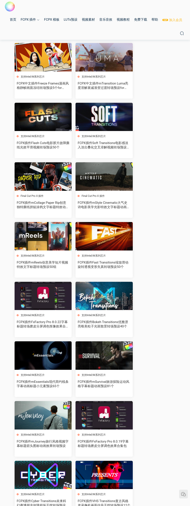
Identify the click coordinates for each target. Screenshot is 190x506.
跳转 (127, 469)
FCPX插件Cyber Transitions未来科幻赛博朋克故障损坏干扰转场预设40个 (150, 325)
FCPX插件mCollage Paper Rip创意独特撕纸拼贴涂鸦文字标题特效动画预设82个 (95, 145)
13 (94, 469)
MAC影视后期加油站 (9, 6)
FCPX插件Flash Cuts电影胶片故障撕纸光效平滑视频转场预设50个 (150, 85)
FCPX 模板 (51, 20)
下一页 (105, 469)
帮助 (154, 20)
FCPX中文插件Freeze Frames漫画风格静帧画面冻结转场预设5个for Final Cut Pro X (40, 85)
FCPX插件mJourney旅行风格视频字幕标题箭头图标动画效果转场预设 (40, 325)
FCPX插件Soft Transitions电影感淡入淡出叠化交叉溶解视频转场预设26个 (40, 145)
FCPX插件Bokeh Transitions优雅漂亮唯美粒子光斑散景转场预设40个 (40, 265)
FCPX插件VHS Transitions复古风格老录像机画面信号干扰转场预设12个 (40, 385)
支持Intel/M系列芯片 (33, 76)
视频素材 (88, 20)
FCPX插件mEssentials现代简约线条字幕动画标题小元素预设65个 (95, 265)
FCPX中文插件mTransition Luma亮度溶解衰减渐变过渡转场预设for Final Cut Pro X (94, 85)
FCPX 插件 (28, 20)
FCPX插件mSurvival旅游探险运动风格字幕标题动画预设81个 (149, 265)
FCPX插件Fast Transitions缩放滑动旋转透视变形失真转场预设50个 (95, 205)
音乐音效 (105, 20)
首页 (13, 20)
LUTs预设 (70, 20)
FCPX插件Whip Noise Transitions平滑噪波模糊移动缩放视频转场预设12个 (94, 385)
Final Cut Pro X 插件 (87, 136)
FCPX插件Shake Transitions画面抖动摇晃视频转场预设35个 (148, 385)
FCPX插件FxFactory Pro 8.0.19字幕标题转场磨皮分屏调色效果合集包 (95, 325)
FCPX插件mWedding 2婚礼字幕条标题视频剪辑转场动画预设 (95, 445)
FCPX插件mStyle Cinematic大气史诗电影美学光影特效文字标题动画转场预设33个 (150, 145)
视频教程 (123, 20)
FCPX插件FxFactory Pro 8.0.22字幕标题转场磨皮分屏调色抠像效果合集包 (150, 205)
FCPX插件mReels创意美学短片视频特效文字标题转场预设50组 (40, 205)
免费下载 (140, 20)
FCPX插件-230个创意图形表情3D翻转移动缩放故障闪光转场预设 (39, 445)
